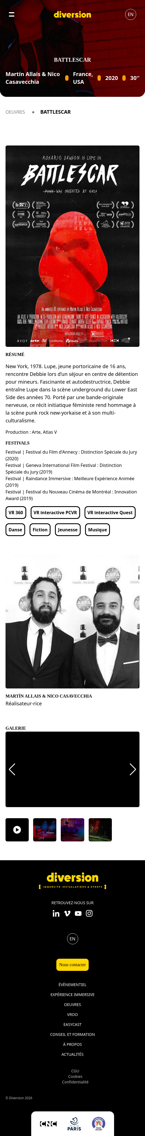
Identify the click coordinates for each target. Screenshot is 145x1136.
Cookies (75, 1076)
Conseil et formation (72, 1034)
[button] (12, 769)
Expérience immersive (73, 994)
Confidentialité (75, 1082)
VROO (72, 1014)
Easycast (72, 1024)
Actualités (73, 1054)
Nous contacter (72, 964)
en (130, 14)
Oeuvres (15, 112)
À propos (72, 1044)
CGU (75, 1070)
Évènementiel (72, 984)
